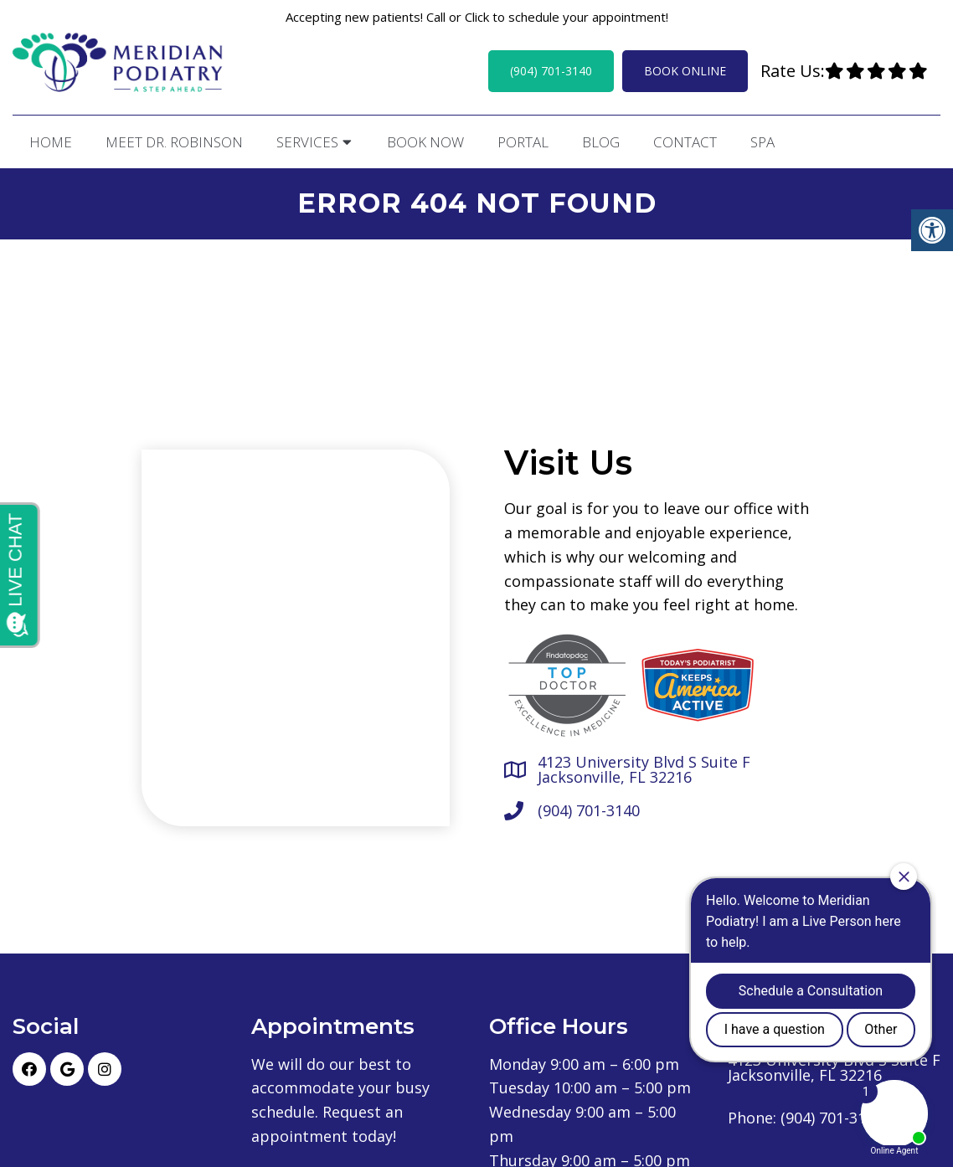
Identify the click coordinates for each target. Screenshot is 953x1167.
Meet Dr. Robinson (174, 142)
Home (50, 142)
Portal (523, 142)
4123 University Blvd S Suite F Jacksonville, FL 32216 (644, 769)
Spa (762, 142)
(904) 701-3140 (551, 71)
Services (307, 142)
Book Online (685, 71)
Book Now (425, 142)
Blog (601, 142)
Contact (685, 142)
